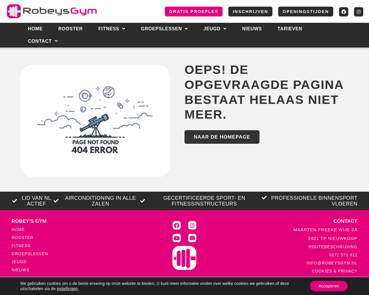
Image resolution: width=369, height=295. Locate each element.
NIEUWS (252, 28)
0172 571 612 (343, 255)
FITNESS (21, 245)
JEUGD (19, 261)
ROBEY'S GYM (29, 221)
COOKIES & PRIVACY (334, 271)
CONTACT (43, 41)
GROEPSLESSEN (30, 253)
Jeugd (215, 29)
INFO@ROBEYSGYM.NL (331, 263)
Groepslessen (164, 29)
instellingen (67, 288)
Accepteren (329, 286)
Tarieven (290, 28)
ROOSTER (22, 237)
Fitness (111, 29)
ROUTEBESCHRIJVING (332, 246)
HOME (35, 28)
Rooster (70, 28)
